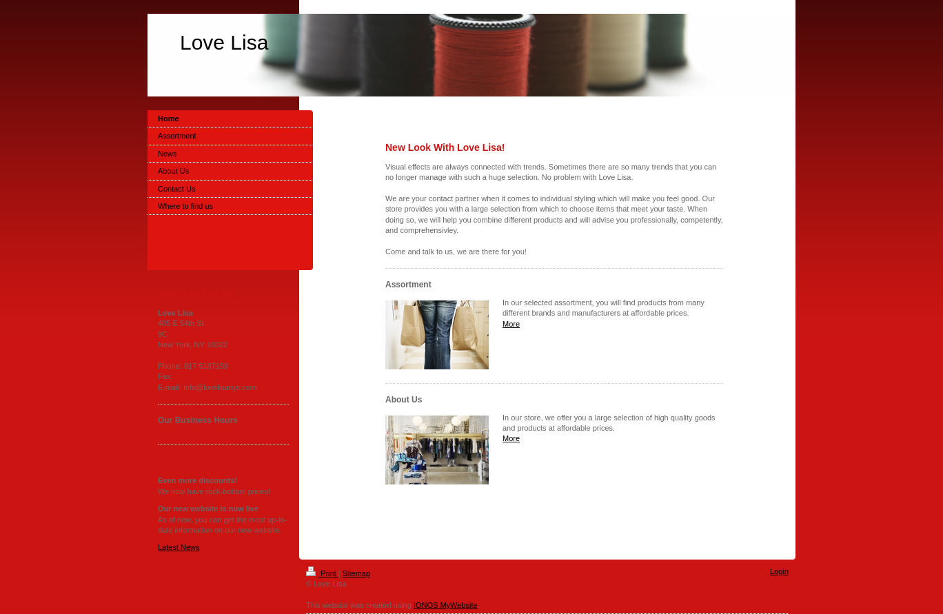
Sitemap (356, 573)
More (511, 324)
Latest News (179, 547)
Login (779, 571)
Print (322, 573)
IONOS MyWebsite (446, 605)
